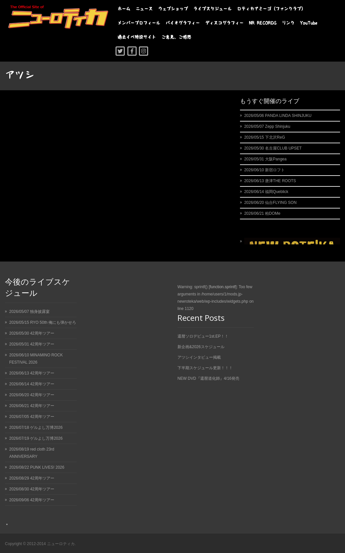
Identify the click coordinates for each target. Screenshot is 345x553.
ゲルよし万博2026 (46, 427)
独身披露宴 (40, 311)
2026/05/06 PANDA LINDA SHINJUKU (278, 115)
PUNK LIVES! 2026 (47, 467)
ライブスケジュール (212, 9)
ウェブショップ (173, 9)
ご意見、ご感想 (176, 37)
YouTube (308, 23)
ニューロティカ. (61, 543)
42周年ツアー (42, 333)
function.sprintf (222, 287)
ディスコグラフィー (224, 23)
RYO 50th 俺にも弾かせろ (53, 322)
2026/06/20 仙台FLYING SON (270, 202)
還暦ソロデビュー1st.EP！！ (202, 336)
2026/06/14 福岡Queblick (266, 191)
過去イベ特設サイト (137, 37)
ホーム (124, 9)
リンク (288, 23)
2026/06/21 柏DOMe (262, 213)
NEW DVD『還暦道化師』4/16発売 (208, 378)
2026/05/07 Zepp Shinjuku (267, 126)
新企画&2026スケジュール (201, 347)
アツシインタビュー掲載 (199, 357)
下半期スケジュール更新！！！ (205, 368)
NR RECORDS (263, 23)
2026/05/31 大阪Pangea (265, 159)
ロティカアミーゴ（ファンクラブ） (271, 9)
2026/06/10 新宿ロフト (264, 170)
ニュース (144, 9)
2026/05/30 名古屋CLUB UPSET (273, 148)
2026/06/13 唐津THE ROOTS (270, 181)
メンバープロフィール (139, 23)
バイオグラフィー (183, 23)
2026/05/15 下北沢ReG (264, 137)
